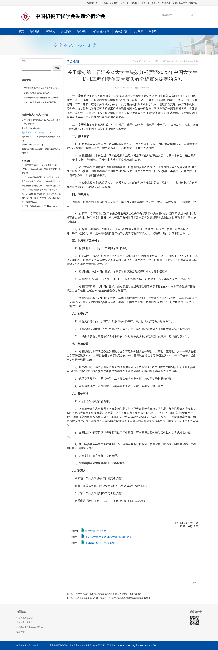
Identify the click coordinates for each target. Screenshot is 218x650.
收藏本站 (193, 3)
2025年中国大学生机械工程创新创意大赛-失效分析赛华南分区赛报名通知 (108, 594)
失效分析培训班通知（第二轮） (38, 93)
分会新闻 (66, 31)
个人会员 (124, 3)
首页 (21, 31)
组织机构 (114, 3)
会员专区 (156, 3)
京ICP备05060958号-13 (146, 645)
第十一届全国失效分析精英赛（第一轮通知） (44, 97)
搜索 (24, 60)
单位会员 (145, 3)
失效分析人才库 (180, 3)
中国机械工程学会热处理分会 (29, 627)
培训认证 (166, 3)
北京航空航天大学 (24, 622)
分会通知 (81, 31)
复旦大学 (20, 632)
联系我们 (135, 3)
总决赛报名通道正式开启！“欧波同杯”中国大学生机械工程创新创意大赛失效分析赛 (112, 598)
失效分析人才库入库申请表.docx (36, 132)
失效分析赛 (92, 3)
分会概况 (103, 3)
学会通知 (73, 61)
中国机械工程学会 (24, 617)
